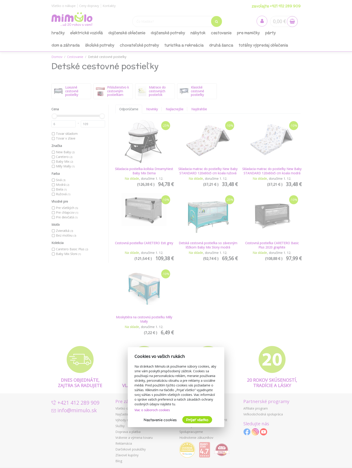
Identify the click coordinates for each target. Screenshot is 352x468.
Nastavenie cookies (160, 419)
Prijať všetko (197, 419)
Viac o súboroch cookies (152, 410)
